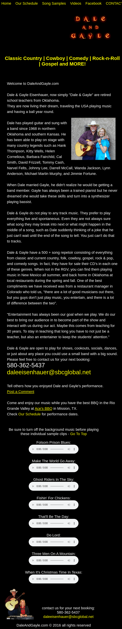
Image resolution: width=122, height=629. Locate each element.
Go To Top (78, 434)
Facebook (93, 3)
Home (6, 3)
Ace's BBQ (43, 408)
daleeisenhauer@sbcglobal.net (49, 372)
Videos (75, 3)
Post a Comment (20, 392)
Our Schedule (26, 3)
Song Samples (54, 3)
